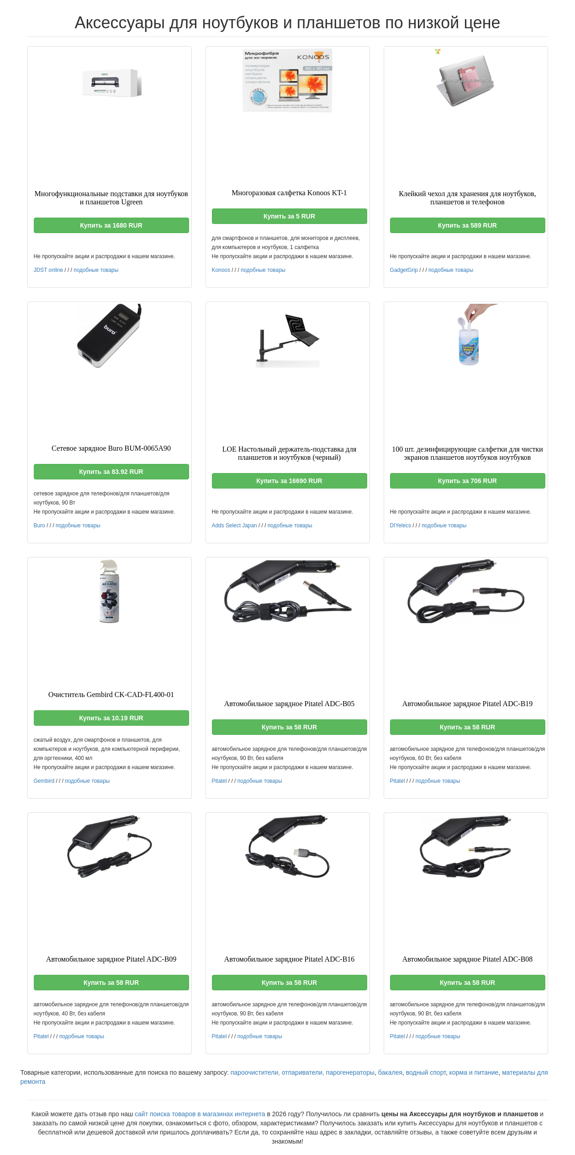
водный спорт (426, 1072)
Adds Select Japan (234, 525)
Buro (39, 525)
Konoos (221, 270)
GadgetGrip (404, 270)
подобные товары (96, 270)
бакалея (390, 1072)
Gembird (44, 781)
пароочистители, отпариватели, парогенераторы (303, 1072)
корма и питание (474, 1072)
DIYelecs (400, 525)
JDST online (48, 270)
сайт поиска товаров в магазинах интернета (200, 1114)
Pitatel (219, 781)
